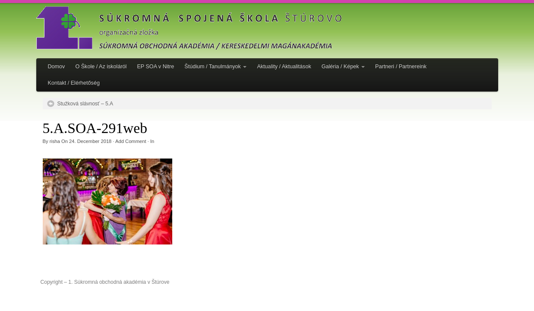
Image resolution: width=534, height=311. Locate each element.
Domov (56, 66)
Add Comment (130, 141)
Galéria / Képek (343, 66)
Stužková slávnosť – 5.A (85, 104)
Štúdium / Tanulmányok (215, 66)
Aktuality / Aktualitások (284, 66)
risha (55, 141)
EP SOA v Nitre (155, 66)
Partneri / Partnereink (401, 66)
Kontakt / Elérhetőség (74, 83)
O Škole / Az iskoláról (100, 66)
